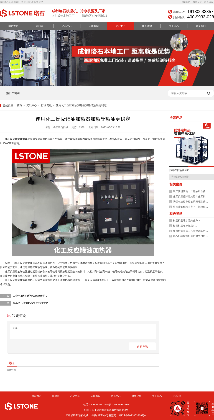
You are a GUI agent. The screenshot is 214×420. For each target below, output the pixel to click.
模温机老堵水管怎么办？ (186, 220)
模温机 (40, 26)
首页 (19, 105)
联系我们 (201, 26)
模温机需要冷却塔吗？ (185, 225)
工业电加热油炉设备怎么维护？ (30, 295)
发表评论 (142, 346)
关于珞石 (174, 26)
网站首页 (13, 26)
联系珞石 (208, 2)
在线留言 (197, 2)
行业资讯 (46, 105)
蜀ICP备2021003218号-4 (133, 415)
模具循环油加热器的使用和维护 (30, 303)
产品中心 (67, 26)
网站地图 (186, 2)
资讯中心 (120, 26)
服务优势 (147, 26)
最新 (12, 363)
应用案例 (94, 26)
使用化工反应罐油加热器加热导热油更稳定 (81, 105)
